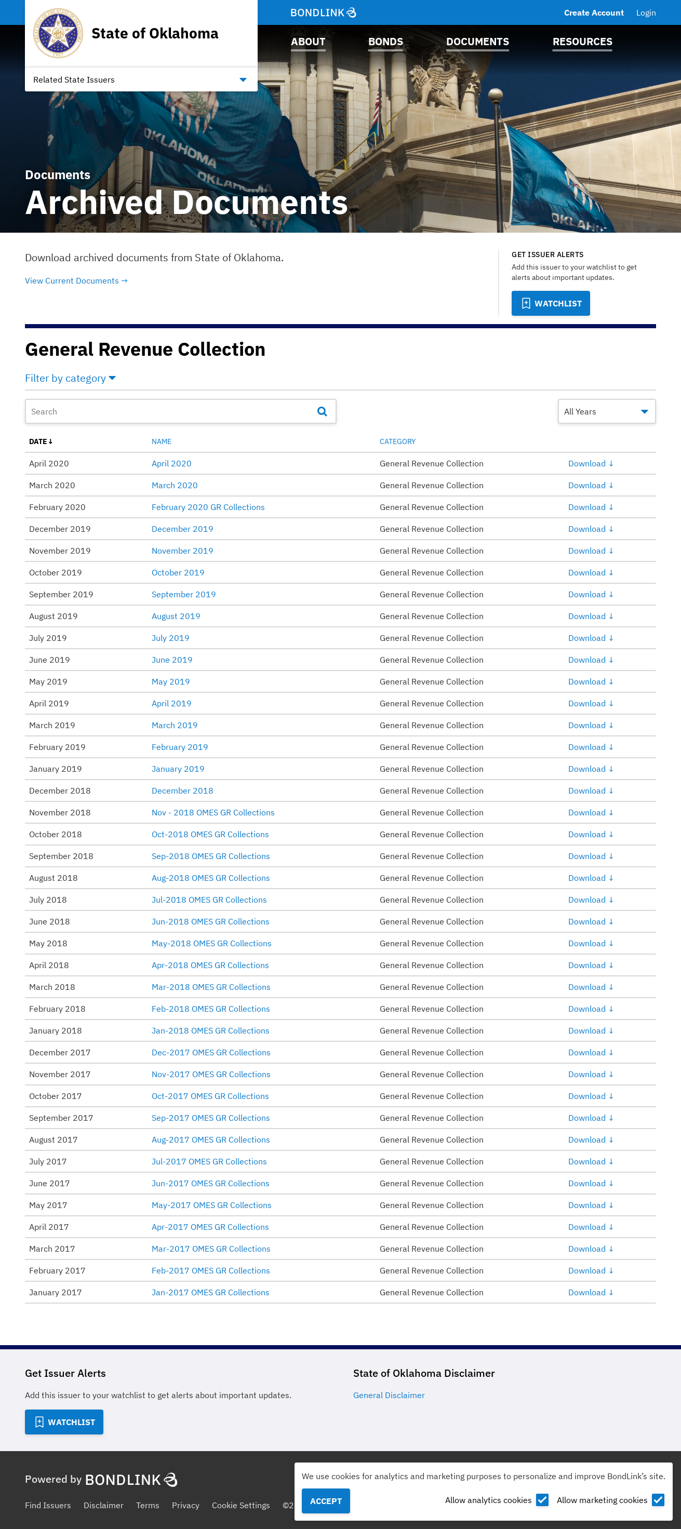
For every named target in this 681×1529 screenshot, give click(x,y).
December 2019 (182, 529)
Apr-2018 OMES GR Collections (210, 965)
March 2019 (175, 725)
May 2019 (171, 681)
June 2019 (172, 659)
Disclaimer (104, 1505)
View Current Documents (72, 280)
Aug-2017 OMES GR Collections (211, 1139)
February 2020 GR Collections (208, 507)
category (398, 441)
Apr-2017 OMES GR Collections (210, 1227)
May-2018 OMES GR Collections (212, 943)
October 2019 (178, 572)
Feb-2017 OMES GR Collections (211, 1270)
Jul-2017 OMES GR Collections (209, 1161)
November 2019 (182, 550)
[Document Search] (181, 411)
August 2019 (176, 616)
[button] (340, 380)
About (308, 41)
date (38, 441)
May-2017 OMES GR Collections (212, 1205)
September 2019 (184, 594)
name (161, 441)
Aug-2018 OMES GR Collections (211, 878)
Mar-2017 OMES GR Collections (211, 1248)
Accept (326, 1501)
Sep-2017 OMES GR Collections (211, 1117)
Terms (147, 1505)
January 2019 (178, 768)
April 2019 (172, 703)
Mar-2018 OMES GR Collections (211, 987)
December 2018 (182, 790)
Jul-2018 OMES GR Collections (209, 899)
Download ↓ (591, 463)
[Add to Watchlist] (551, 303)
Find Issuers (48, 1505)
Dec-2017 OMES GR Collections (211, 1052)
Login (646, 12)
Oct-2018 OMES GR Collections (210, 834)
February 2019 (180, 747)
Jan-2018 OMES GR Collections (211, 1030)
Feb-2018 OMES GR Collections (211, 1008)
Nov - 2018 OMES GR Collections (213, 812)
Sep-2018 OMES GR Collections (211, 856)
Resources (582, 41)
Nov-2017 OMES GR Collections (211, 1074)
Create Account (594, 12)
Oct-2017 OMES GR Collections (210, 1096)
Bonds (385, 41)
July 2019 (171, 638)
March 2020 (175, 485)
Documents (477, 41)
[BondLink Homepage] (323, 12)
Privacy (185, 1505)
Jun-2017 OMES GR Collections (211, 1183)
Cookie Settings (241, 1505)
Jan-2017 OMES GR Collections (211, 1292)
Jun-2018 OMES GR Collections (211, 921)
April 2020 (172, 463)
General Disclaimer (389, 1395)
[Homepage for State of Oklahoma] (126, 33)
